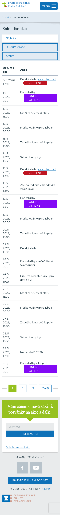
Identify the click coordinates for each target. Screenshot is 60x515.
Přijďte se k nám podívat (30, 480)
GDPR (46, 488)
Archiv (10, 55)
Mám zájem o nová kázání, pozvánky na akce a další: (30, 409)
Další (45, 388)
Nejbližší (11, 38)
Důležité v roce (15, 47)
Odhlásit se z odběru (18, 447)
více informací (47, 79)
